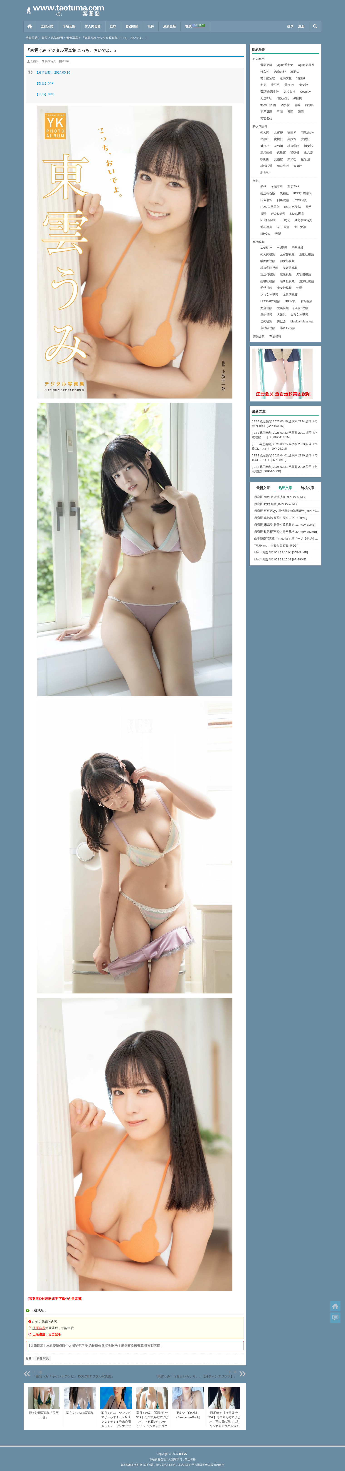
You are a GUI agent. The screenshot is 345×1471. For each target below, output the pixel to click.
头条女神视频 (299, 314)
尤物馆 (278, 159)
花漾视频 (286, 274)
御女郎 (308, 146)
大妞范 (281, 314)
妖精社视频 (300, 308)
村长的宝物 (267, 78)
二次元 (285, 220)
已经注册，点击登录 (46, 1334)
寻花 (280, 111)
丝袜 (113, 26)
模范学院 (293, 146)
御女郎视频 (287, 261)
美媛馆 (291, 139)
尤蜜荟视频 (287, 254)
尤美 (263, 85)
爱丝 (263, 186)
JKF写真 (290, 301)
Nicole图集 (297, 213)
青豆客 (275, 85)
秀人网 (264, 132)
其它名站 (266, 118)
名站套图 (69, 26)
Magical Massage (301, 321)
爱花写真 (266, 227)
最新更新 (169, 26)
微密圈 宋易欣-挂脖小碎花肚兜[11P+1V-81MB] (284, 524)
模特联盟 (266, 166)
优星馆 (281, 152)
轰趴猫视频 (267, 328)
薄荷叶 (297, 166)
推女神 (264, 71)
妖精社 (284, 193)
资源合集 (259, 336)
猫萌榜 (294, 152)
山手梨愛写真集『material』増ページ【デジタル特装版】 (286, 538)
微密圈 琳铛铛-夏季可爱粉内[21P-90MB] (280, 518)
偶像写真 (72, 38)
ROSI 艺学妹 (292, 206)
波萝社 (294, 71)
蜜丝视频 (297, 247)
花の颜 (278, 146)
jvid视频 (282, 247)
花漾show (307, 132)
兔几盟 (308, 152)
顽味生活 (283, 166)
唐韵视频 (266, 314)
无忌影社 (266, 98)
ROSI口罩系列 (269, 206)
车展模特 (275, 336)
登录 (290, 26)
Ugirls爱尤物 (285, 65)
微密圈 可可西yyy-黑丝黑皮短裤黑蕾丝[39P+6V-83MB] (286, 511)
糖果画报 (266, 152)
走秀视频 (266, 321)
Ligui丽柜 (266, 200)
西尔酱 (309, 105)
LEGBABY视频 (270, 301)
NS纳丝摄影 (268, 220)
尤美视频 (283, 308)
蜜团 (290, 111)
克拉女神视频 (269, 294)
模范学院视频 (269, 268)
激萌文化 (286, 78)
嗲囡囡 (264, 159)
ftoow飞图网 (268, 105)
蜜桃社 (278, 139)
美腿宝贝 (277, 186)
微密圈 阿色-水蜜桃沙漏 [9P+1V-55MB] (280, 497)
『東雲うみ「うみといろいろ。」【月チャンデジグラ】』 (195, 1376)
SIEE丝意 (283, 227)
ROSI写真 (300, 200)
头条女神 (280, 71)
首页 (30, 26)
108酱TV (266, 247)
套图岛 (34, 61)
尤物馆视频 (303, 274)
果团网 (297, 98)
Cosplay (305, 91)
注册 (301, 26)
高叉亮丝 (293, 186)
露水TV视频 (288, 328)
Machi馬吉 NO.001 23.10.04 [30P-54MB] (281, 552)
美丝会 (281, 321)
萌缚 (297, 105)
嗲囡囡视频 (267, 261)
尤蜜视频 (266, 308)
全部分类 (47, 26)
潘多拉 (285, 105)
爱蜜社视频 (306, 254)
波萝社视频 (306, 281)
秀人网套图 (93, 26)
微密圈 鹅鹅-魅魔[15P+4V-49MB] (275, 504)
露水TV (289, 85)
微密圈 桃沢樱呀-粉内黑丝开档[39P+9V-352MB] (285, 531)
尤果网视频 (290, 294)
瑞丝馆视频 (267, 274)
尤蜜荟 (278, 132)
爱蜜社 (305, 139)
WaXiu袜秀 (278, 213)
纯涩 (299, 288)
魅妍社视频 (287, 281)
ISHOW (265, 233)
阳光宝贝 (283, 98)
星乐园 (305, 159)
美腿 (278, 233)
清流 (301, 111)
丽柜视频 (283, 200)
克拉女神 (289, 91)
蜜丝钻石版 (267, 193)
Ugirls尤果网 (306, 65)
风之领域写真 (303, 220)
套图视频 (132, 26)
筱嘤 (263, 213)
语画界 (291, 132)
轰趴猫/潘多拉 (269, 91)
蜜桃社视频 (267, 281)
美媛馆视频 (290, 268)
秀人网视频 (267, 254)
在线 (195, 26)
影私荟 (291, 159)
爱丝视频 (266, 288)
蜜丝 (308, 206)
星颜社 (264, 139)
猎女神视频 (284, 288)
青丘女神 (300, 227)
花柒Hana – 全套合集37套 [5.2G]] (276, 545)
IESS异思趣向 (302, 193)
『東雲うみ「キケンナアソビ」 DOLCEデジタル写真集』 (73, 1376)
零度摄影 (266, 111)
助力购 (264, 172)
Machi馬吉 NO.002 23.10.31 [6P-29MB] (280, 559)
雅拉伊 (300, 78)
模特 (151, 26)
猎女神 (303, 85)
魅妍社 (264, 146)
